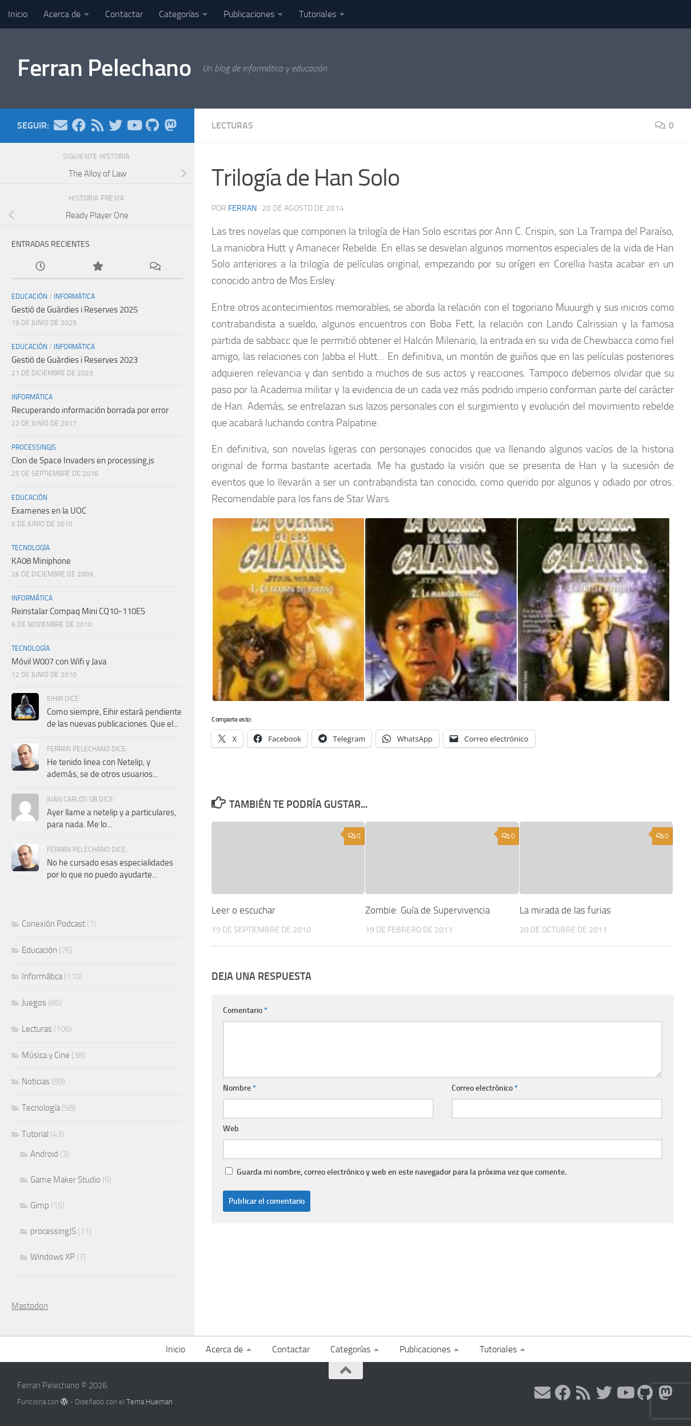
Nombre (239, 1088)
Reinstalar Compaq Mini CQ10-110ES (78, 611)
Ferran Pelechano (104, 68)
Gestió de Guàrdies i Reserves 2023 (74, 360)
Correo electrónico (485, 1088)
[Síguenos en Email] (60, 125)
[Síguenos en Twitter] (115, 125)
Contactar (124, 14)
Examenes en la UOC (48, 511)
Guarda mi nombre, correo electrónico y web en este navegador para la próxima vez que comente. (401, 1172)
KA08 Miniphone (41, 561)
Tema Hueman (149, 1401)
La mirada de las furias (565, 910)
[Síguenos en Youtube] (134, 125)
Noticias (36, 1081)
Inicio (17, 14)
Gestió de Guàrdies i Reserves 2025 (74, 310)
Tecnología (30, 548)
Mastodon (29, 1306)
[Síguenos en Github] (152, 125)
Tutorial (35, 1134)
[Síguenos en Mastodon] (170, 125)
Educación (29, 297)
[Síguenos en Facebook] (79, 125)
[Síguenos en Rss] (97, 125)
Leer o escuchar (243, 910)
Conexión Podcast (53, 924)
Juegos (34, 1003)
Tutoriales (317, 14)
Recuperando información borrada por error (90, 410)
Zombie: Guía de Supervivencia (427, 910)
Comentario (245, 1010)
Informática (74, 297)
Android (44, 1154)
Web (231, 1128)
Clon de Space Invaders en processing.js (82, 460)
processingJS (33, 447)
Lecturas (232, 125)
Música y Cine (46, 1055)
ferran (242, 208)
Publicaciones (248, 14)
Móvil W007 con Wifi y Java (59, 661)
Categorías (179, 14)
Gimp (39, 1205)
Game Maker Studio (65, 1180)
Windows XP (52, 1257)
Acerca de (62, 14)
